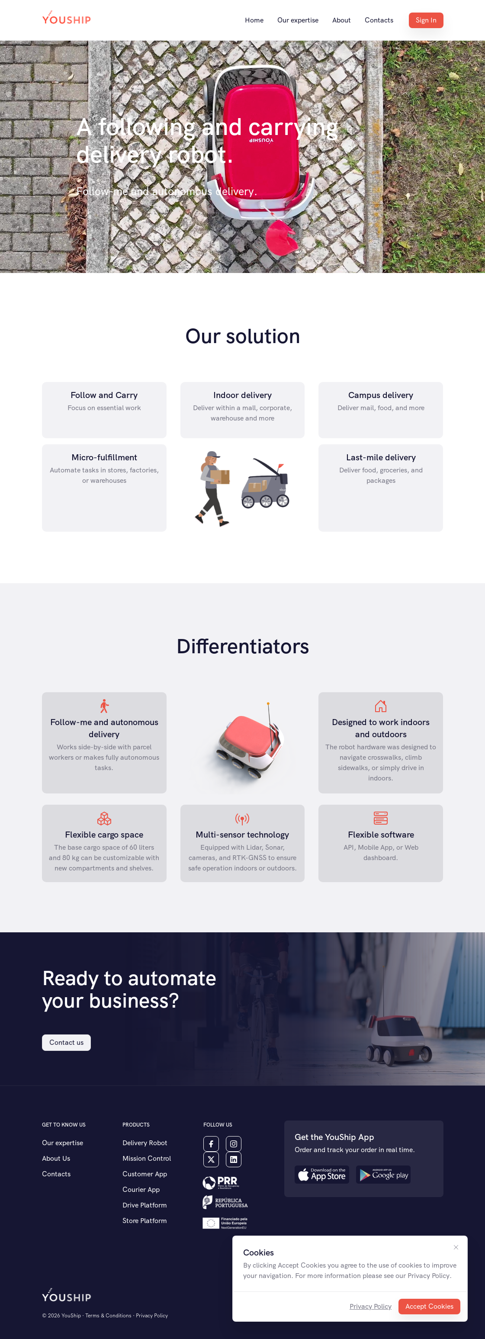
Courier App (141, 1189)
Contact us (66, 1042)
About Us (56, 1158)
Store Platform (144, 1220)
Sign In (426, 20)
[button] (220, 1182)
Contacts (379, 20)
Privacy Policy (371, 1306)
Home (254, 20)
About (341, 20)
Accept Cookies (429, 1306)
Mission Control (146, 1158)
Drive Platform (144, 1205)
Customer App (144, 1173)
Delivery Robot (144, 1142)
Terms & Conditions (108, 1315)
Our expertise (297, 20)
